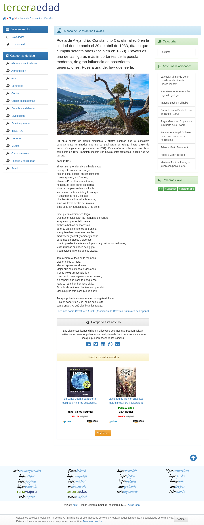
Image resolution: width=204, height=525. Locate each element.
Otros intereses (20, 153)
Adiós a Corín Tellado (173, 154)
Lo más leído (19, 44)
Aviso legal (134, 504)
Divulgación (18, 115)
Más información (92, 521)
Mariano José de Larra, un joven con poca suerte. (175, 164)
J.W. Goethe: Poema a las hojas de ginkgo (175, 93)
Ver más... (103, 433)
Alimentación (18, 70)
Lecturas (16, 138)
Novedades (18, 37)
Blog (11, 18)
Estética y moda (21, 123)
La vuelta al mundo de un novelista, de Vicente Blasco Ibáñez (175, 80)
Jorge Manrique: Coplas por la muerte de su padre (176, 123)
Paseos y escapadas (23, 160)
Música (16, 145)
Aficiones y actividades (24, 63)
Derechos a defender (23, 108)
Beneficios (17, 85)
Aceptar (181, 518)
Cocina (16, 93)
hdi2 (75, 504)
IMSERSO (17, 130)
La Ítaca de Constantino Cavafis (34, 18)
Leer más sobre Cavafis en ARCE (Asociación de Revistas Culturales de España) (103, 311)
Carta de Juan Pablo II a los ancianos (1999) (176, 112)
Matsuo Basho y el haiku (174, 102)
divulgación (170, 189)
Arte (13, 78)
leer (160, 189)
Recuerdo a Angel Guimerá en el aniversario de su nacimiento (176, 136)
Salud (15, 168)
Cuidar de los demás (23, 100)
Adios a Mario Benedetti (174, 147)
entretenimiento (186, 189)
